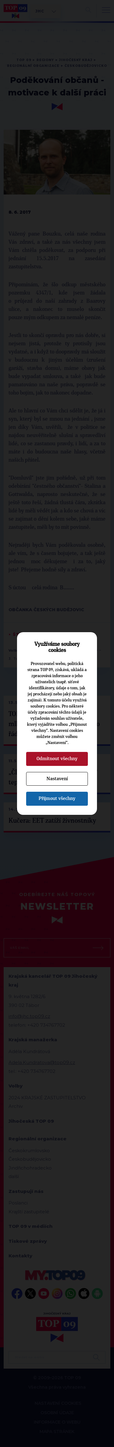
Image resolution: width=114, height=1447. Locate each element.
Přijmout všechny (57, 798)
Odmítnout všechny (57, 758)
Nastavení (57, 778)
